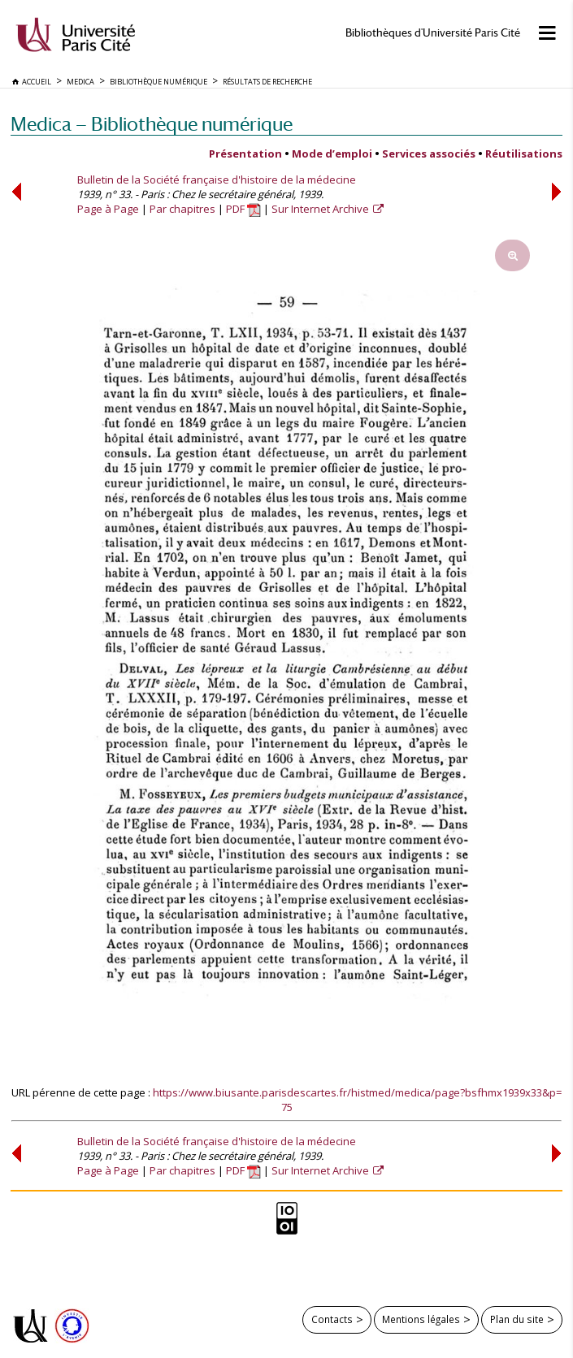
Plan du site (517, 1319)
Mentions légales (421, 1319)
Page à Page (108, 208)
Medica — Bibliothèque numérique (152, 124)
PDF (243, 208)
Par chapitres (182, 208)
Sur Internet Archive (321, 208)
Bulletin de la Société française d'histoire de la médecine (216, 179)
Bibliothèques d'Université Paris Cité (432, 33)
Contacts (332, 1319)
